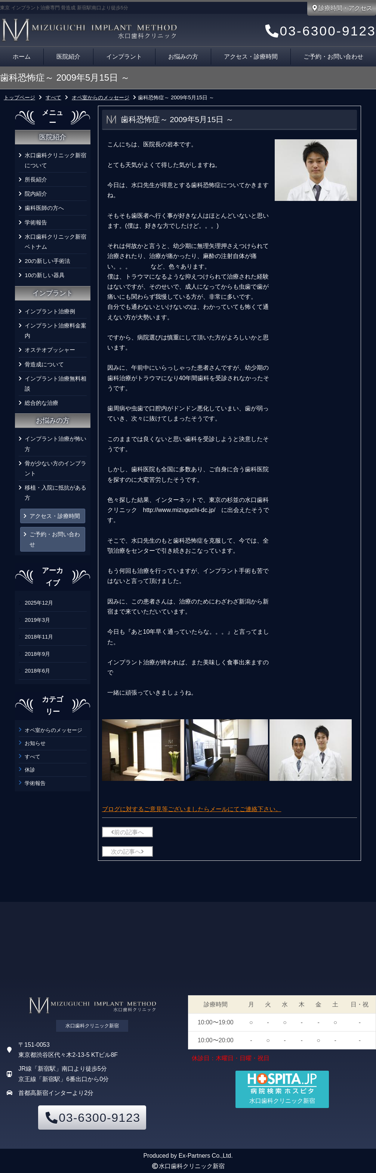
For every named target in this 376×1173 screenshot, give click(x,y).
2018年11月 (39, 637)
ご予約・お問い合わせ (55, 539)
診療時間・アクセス (341, 8)
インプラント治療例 (50, 311)
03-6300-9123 (319, 30)
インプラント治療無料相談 (55, 383)
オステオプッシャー (50, 350)
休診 (30, 770)
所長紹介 (36, 179)
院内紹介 (36, 193)
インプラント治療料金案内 (55, 330)
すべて (32, 757)
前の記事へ (127, 832)
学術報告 (36, 222)
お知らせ (35, 743)
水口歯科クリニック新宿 (192, 1166)
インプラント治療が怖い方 (55, 443)
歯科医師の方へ (44, 208)
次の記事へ (127, 851)
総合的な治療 (41, 403)
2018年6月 (37, 671)
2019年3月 (37, 620)
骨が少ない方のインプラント (55, 468)
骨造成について (44, 364)
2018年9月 (37, 654)
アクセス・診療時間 (251, 56)
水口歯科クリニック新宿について (55, 160)
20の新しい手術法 (47, 261)
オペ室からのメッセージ (53, 730)
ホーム (22, 56)
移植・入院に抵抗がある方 (55, 492)
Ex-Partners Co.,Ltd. (206, 1155)
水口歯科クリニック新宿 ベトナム (55, 241)
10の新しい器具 (45, 275)
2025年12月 (39, 603)
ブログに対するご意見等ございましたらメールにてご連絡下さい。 (191, 809)
